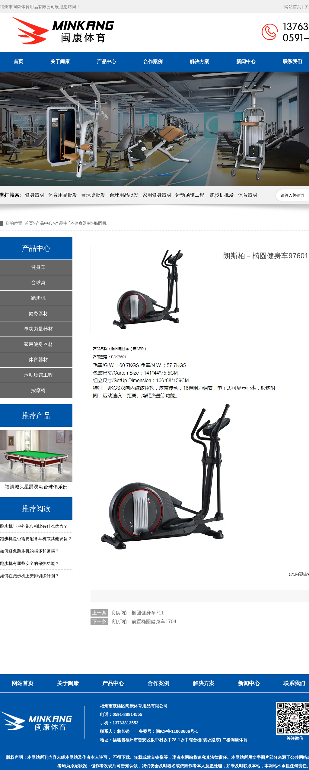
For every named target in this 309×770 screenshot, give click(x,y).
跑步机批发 (222, 195)
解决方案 (199, 61)
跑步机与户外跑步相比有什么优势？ (34, 526)
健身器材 (34, 195)
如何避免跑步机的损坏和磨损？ (29, 551)
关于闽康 (60, 61)
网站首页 (292, 6)
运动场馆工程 (189, 195)
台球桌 (38, 282)
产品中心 (106, 61)
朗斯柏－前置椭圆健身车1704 (144, 621)
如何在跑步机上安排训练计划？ (29, 575)
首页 (18, 61)
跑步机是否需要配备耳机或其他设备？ (36, 538)
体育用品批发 (62, 195)
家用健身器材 (156, 195)
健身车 (38, 267)
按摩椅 (38, 390)
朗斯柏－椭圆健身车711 (138, 612)
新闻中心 (246, 61)
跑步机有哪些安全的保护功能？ (29, 563)
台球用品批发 (124, 195)
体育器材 (247, 195)
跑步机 (38, 298)
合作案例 (153, 61)
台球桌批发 (93, 195)
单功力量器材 (38, 328)
